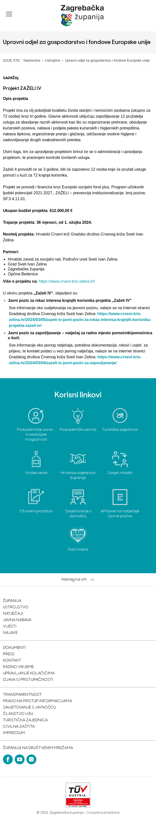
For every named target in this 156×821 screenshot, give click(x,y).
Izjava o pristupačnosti (28, 680)
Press (8, 654)
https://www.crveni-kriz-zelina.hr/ (67, 281)
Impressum (14, 733)
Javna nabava (17, 620)
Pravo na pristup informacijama (37, 701)
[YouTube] (20, 759)
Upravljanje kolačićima (29, 673)
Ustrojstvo (15, 607)
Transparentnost (22, 695)
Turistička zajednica (25, 720)
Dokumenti (14, 648)
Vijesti (9, 626)
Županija (12, 601)
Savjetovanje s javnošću (29, 708)
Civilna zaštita (19, 727)
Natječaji (13, 614)
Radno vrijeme (18, 667)
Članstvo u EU (18, 714)
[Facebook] (8, 759)
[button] (9, 14)
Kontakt (12, 661)
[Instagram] (31, 759)
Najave (10, 633)
